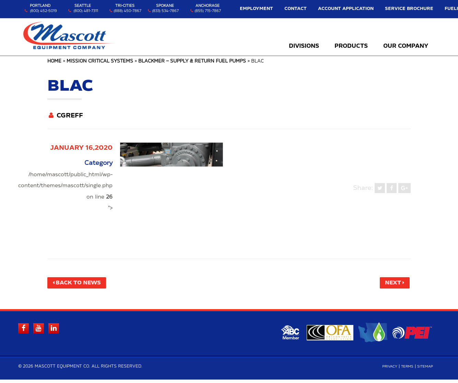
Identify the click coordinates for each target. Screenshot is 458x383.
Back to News (84, 284)
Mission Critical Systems (100, 61)
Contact (312, 8)
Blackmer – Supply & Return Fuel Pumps (192, 61)
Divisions (304, 46)
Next (389, 284)
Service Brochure (402, 8)
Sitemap (423, 370)
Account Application (352, 8)
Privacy (382, 370)
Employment (280, 8)
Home (54, 61)
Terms (402, 370)
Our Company (405, 46)
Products (351, 46)
